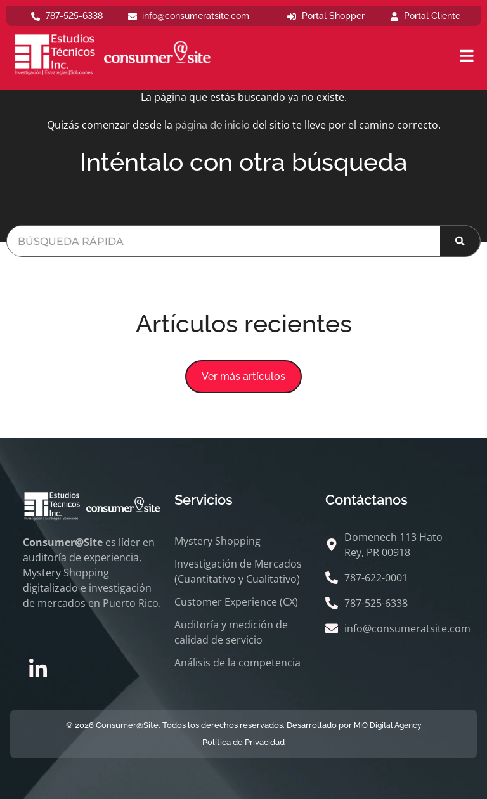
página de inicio (212, 125)
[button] (243, 376)
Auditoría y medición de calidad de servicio (231, 632)
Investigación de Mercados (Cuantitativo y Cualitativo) (238, 571)
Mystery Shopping (217, 541)
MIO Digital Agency (388, 725)
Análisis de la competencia (237, 663)
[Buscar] (460, 241)
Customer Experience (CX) (236, 602)
